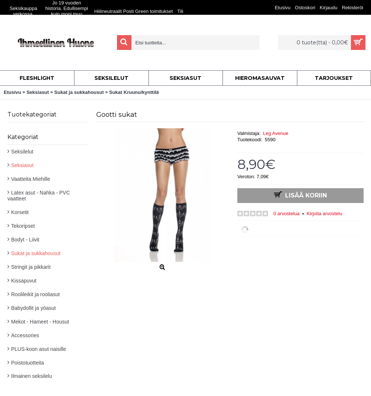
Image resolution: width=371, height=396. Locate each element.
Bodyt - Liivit (25, 240)
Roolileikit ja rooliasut (35, 294)
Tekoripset (23, 226)
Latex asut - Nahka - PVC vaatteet (38, 196)
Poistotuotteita (27, 363)
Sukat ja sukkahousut (35, 253)
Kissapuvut (23, 281)
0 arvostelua (286, 213)
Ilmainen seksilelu (31, 376)
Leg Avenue (275, 133)
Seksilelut (22, 152)
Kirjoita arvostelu (324, 213)
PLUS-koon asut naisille (38, 349)
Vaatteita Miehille (30, 179)
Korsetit (20, 212)
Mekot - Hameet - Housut (40, 322)
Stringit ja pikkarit (31, 267)
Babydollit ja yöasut (33, 308)
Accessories (25, 335)
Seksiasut (22, 165)
